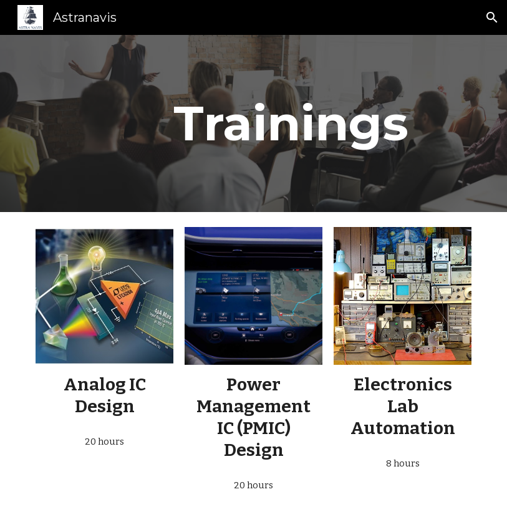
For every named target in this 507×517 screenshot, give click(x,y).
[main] (290, 123)
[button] (492, 17)
